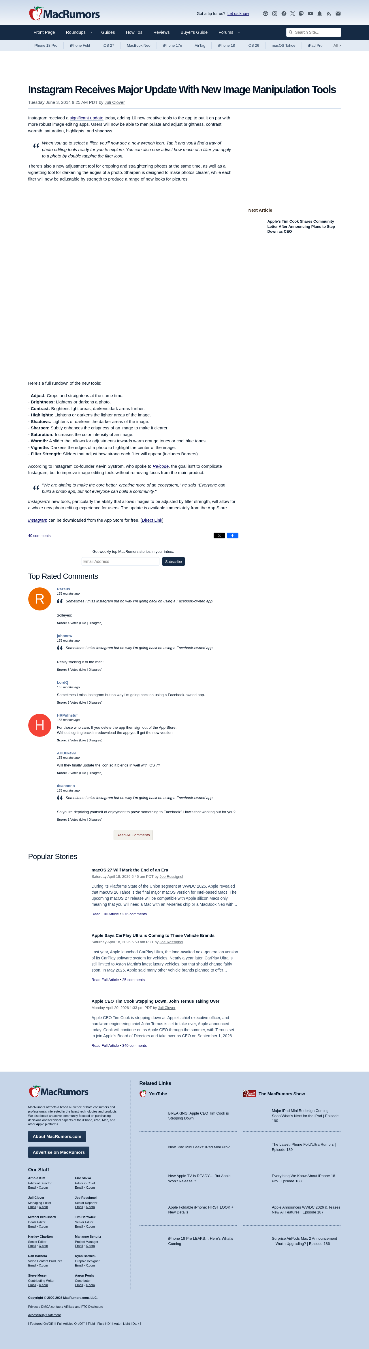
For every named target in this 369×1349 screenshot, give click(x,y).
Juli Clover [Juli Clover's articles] (36, 1195)
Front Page (44, 32)
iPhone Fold (80, 45)
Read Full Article (105, 914)
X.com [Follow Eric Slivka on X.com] (90, 1185)
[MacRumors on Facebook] (284, 14)
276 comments (134, 914)
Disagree (95, 623)
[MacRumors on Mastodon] (301, 14)
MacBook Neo (138, 45)
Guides (108, 32)
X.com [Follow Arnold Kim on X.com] (43, 1185)
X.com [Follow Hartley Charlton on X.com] (43, 1243)
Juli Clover (115, 102)
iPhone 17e (172, 45)
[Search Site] (313, 32)
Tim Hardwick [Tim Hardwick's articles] (85, 1215)
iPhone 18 (226, 45)
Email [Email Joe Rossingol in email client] (79, 1205)
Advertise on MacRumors (59, 1150)
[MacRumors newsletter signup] (338, 14)
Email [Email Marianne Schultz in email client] (79, 1243)
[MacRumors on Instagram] (275, 14)
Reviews (161, 32)
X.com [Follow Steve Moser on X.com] (43, 1282)
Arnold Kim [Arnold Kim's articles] (36, 1176)
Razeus (63, 589)
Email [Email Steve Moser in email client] (32, 1282)
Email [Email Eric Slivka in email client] (79, 1185)
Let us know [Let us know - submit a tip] (238, 13)
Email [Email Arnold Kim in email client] (32, 1185)
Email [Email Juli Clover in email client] (32, 1205)
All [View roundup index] (337, 45)
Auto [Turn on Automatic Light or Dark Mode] (117, 1323)
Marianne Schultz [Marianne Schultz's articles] (88, 1234)
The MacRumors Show (282, 1091)
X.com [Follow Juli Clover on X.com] (43, 1205)
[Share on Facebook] (232, 535)
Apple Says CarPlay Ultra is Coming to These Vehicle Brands (162, 935)
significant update (86, 117)
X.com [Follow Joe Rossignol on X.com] (90, 1205)
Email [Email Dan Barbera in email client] (32, 1263)
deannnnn (66, 786)
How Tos (134, 32)
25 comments (133, 980)
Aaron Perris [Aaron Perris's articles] (84, 1273)
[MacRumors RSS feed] (329, 14)
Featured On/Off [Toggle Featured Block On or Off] (41, 1323)
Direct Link (152, 520)
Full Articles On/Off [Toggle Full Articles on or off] (70, 1323)
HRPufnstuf (67, 715)
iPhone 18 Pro (45, 45)
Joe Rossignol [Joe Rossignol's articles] (86, 1195)
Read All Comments (133, 835)
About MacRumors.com (57, 1134)
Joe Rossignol (171, 876)
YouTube (158, 1091)
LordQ (62, 682)
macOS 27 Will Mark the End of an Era (136, 870)
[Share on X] (219, 535)
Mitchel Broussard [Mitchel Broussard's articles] (42, 1215)
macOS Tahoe (283, 45)
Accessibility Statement (44, 1315)
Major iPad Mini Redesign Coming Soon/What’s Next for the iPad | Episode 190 (305, 1113)
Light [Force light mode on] (126, 1323)
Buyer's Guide (194, 32)
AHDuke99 (66, 753)
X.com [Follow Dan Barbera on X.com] (43, 1263)
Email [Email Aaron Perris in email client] (79, 1282)
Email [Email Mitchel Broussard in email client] (32, 1224)
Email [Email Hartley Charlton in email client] (32, 1243)
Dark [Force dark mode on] (136, 1323)
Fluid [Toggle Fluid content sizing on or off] (91, 1323)
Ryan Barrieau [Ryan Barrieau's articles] (86, 1254)
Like (83, 623)
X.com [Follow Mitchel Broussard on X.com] (43, 1224)
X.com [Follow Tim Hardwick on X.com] (90, 1224)
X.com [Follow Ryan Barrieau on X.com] (90, 1263)
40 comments (39, 535)
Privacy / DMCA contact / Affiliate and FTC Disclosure (65, 1306)
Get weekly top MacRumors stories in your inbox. (133, 551)
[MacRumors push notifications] (320, 14)
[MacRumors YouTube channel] (310, 14)
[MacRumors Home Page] (64, 14)
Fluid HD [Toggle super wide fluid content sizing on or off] (103, 1323)
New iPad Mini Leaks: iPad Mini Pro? (199, 1145)
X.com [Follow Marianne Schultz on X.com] (90, 1243)
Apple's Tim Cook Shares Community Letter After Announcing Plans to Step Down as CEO (301, 226)
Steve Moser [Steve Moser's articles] (37, 1273)
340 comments (134, 1052)
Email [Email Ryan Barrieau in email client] (79, 1263)
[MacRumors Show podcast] (265, 14)
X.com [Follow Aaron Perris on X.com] (90, 1282)
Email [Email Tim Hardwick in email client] (79, 1224)
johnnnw (64, 636)
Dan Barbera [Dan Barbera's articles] (37, 1254)
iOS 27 (108, 45)
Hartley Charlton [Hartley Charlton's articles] (40, 1234)
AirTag (200, 45)
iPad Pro (315, 45)
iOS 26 (253, 45)
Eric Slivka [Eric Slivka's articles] (83, 1176)
